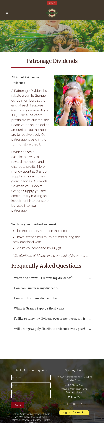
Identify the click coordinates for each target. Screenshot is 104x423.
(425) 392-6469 (74, 392)
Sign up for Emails (74, 412)
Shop (52, 3)
